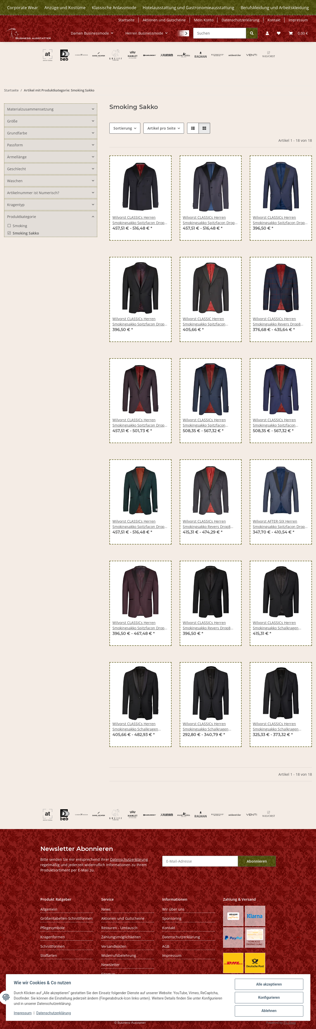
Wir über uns (173, 909)
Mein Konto (203, 20)
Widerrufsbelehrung (118, 955)
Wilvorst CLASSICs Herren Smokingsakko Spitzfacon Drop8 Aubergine (139, 422)
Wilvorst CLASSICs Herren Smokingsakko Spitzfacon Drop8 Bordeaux (139, 625)
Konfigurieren (268, 998)
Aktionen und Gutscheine (164, 20)
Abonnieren (257, 861)
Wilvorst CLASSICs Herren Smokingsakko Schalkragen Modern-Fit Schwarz (275, 726)
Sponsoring (171, 918)
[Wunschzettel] (279, 33)
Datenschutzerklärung (54, 1013)
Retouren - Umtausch (119, 927)
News (106, 909)
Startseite (126, 20)
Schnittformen (52, 946)
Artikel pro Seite (161, 128)
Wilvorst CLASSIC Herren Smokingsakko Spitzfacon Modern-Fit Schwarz (204, 321)
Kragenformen (52, 936)
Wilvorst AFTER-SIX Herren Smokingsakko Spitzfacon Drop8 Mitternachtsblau (280, 524)
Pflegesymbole (52, 927)
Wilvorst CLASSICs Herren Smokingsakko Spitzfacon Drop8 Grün (139, 524)
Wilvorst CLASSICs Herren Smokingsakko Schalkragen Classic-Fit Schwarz (205, 726)
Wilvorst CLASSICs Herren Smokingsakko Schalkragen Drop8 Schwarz (275, 625)
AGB (165, 946)
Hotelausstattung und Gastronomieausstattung (188, 7)
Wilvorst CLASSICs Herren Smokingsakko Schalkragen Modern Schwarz (135, 726)
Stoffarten (48, 955)
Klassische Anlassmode (114, 7)
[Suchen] (219, 33)
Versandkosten (113, 946)
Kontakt (274, 20)
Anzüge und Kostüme (65, 7)
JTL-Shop (290, 1022)
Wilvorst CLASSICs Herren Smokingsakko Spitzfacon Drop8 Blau (139, 220)
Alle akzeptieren (268, 985)
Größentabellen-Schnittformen (66, 918)
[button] (267, 33)
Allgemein (48, 909)
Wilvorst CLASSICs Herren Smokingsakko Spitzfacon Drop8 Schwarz (139, 321)
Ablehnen (268, 1011)
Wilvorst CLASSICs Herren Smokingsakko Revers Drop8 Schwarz (206, 524)
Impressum (23, 1013)
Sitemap (108, 974)
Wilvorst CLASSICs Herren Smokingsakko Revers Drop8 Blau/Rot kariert (277, 321)
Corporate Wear (22, 7)
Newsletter (110, 964)
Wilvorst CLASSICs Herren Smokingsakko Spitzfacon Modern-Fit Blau (204, 422)
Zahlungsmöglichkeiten (121, 936)
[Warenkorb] (298, 33)
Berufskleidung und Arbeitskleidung (275, 7)
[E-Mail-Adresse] (200, 861)
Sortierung (122, 128)
